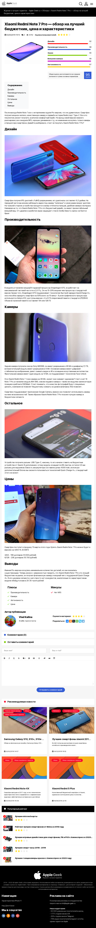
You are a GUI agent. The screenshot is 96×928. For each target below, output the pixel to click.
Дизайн (11, 89)
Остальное (12, 99)
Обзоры (27, 711)
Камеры (11, 96)
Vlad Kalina (25, 617)
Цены (10, 102)
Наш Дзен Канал (8, 906)
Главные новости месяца (12, 711)
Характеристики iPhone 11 (12, 901)
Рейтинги (56, 711)
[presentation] (19, 690)
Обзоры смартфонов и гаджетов (14, 714)
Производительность (17, 93)
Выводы (11, 106)
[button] (4, 658)
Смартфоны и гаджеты (71, 711)
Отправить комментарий (50, 690)
